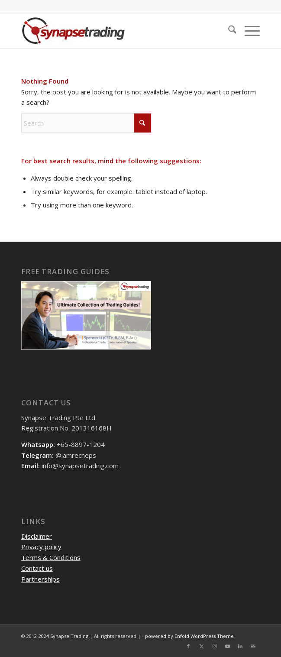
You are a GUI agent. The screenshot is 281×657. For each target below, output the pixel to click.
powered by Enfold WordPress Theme (189, 636)
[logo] (116, 30)
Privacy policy (41, 546)
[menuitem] (228, 30)
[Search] (228, 30)
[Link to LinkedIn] (240, 646)
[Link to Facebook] (188, 646)
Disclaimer (36, 536)
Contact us (37, 568)
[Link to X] (201, 646)
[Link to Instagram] (214, 646)
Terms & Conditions (51, 557)
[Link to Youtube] (227, 646)
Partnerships (40, 579)
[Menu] (248, 30)
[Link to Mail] (253, 646)
